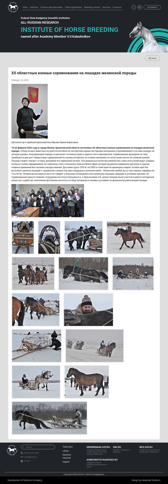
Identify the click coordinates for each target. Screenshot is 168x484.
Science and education (51, 7)
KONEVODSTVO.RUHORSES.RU (97, 459)
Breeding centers (92, 7)
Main (25, 7)
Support (66, 461)
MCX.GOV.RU (146, 447)
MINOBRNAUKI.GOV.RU (97, 447)
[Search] (39, 447)
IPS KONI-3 (152, 7)
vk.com (27, 461)
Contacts (117, 7)
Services (106, 7)
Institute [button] (34, 7)
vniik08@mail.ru (30, 457)
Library (66, 451)
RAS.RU (117, 447)
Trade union (68, 446)
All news (152, 58)
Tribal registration (73, 7)
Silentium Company (32, 480)
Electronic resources (67, 456)
